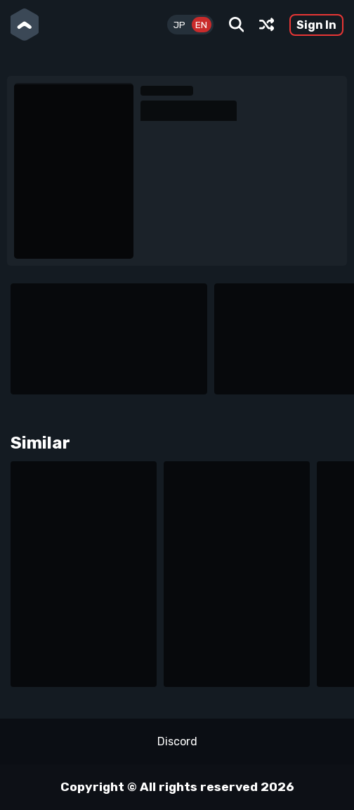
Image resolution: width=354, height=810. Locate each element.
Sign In (316, 25)
